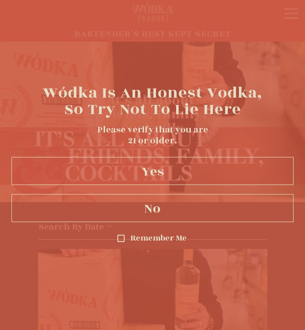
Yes (153, 171)
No (152, 208)
